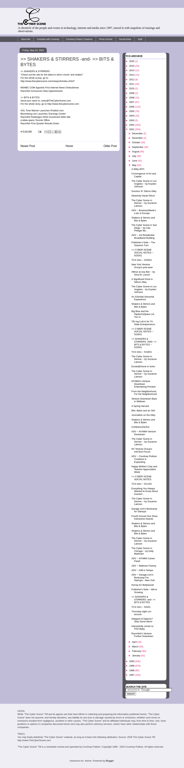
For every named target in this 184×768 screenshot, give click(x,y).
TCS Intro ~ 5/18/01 (141, 352)
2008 (132, 97)
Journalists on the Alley (143, 415)
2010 (132, 88)
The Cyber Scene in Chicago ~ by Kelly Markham (142, 551)
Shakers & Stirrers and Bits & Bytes (143, 219)
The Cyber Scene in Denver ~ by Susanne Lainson (144, 501)
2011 (132, 84)
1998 (132, 670)
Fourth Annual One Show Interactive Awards (144, 517)
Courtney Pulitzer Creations (79, 39)
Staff (140, 39)
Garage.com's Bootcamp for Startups (144, 510)
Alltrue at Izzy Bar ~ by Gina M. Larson (143, 273)
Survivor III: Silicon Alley (143, 191)
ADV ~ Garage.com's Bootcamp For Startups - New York (143, 577)
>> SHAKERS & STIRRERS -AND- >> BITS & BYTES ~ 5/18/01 (143, 343)
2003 (132, 120)
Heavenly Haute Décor (143, 195)
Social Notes (125, 39)
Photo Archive (105, 39)
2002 (132, 124)
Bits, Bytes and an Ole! (143, 410)
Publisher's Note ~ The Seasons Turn (143, 244)
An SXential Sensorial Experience (142, 298)
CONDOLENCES (140, 427)
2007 (132, 102)
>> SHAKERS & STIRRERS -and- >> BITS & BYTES (143, 599)
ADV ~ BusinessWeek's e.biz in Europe (143, 212)
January (136, 655)
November (138, 138)
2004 (132, 115)
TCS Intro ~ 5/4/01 (141, 607)
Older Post (110, 146)
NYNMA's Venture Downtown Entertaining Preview (143, 384)
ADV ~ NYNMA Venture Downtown (143, 433)
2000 (132, 661)
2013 (132, 74)
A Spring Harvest (140, 406)
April (134, 642)
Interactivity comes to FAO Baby (142, 627)
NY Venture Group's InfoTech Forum (141, 450)
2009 (132, 93)
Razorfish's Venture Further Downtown (142, 635)
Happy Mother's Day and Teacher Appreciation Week (144, 469)
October (136, 142)
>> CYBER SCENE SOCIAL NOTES (141, 478)
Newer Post (27, 146)
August (136, 151)
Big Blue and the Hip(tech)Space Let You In (142, 314)
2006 (132, 106)
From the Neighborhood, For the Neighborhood (144, 393)
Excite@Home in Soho (143, 366)
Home (69, 146)
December (138, 133)
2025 (132, 61)
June (135, 160)
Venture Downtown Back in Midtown (144, 400)
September (138, 147)
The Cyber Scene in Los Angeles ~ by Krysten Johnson (143, 184)
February (137, 651)
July (134, 156)
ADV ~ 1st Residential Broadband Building (142, 236)
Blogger (110, 760)
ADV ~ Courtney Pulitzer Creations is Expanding (144, 459)
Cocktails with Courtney (48, 39)
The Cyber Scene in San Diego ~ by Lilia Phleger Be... (144, 228)
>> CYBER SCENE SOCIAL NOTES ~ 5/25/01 (142, 252)
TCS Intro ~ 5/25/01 (141, 260)
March (135, 646)
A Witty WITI (137, 169)
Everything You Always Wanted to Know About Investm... (144, 491)
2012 (132, 79)
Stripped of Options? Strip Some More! (142, 620)
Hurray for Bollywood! (142, 585)
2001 (132, 129)
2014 (132, 70)
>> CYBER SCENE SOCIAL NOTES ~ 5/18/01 (142, 331)
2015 (132, 66)
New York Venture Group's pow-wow (142, 266)
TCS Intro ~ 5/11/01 (141, 483)
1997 (132, 675)
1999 (132, 665)
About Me (25, 39)
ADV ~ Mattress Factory (143, 565)
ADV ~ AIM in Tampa (142, 570)
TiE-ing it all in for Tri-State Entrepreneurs (143, 323)
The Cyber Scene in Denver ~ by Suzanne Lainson (144, 203)
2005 (132, 111)
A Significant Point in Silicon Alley (142, 280)
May (134, 165)
